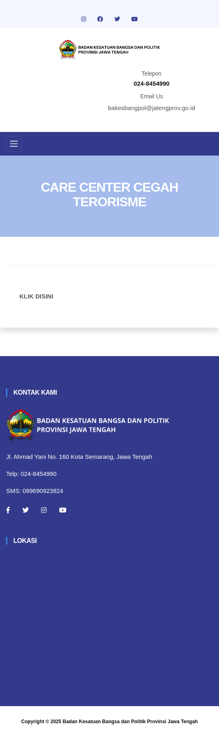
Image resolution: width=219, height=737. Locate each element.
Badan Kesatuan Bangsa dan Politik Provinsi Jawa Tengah (130, 721)
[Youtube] (63, 510)
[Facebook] (8, 510)
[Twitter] (25, 510)
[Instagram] (44, 510)
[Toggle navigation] (13, 143)
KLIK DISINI (36, 296)
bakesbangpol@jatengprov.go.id (151, 107)
